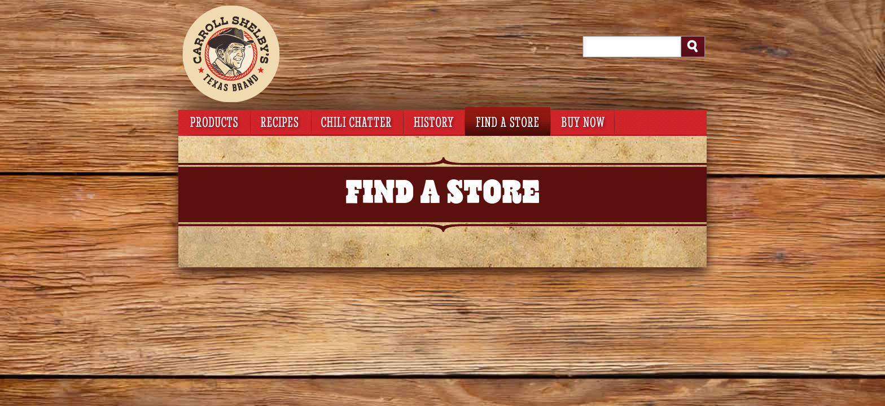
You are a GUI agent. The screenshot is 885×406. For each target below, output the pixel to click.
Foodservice (679, 10)
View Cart (473, 10)
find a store (507, 121)
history (434, 121)
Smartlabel (660, 121)
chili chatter (357, 121)
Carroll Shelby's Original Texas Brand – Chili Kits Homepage (263, 53)
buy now (582, 121)
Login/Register (625, 10)
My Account (571, 10)
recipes (281, 121)
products (214, 121)
